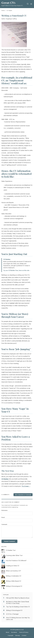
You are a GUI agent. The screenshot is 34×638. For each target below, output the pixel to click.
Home (3, 10)
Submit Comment (9, 541)
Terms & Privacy (23, 632)
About (7, 632)
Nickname (4, 510)
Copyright (10, 635)
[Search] (27, 4)
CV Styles (9, 10)
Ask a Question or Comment (23, 494)
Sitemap (17, 635)
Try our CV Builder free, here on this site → (17, 270)
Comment (4, 524)
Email (3, 517)
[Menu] (31, 4)
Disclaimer (14, 632)
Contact (24, 635)
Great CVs (8, 2)
